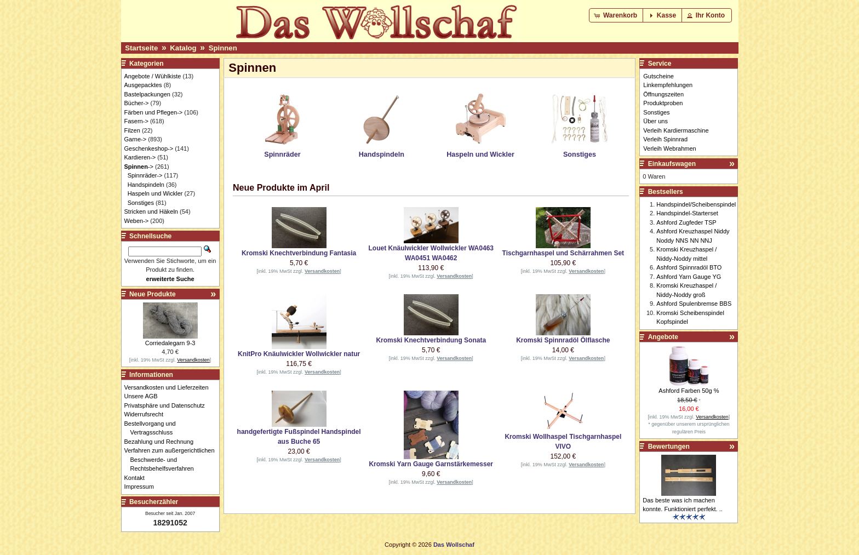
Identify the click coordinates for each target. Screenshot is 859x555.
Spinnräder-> (145, 175)
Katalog (183, 48)
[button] (616, 15)
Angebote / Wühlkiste (152, 76)
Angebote (663, 337)
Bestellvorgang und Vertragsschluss (153, 428)
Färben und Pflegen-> (153, 112)
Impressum (142, 486)
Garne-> (135, 139)
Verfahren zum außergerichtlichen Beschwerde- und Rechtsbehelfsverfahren (172, 459)
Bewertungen (669, 446)
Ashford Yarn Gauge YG (688, 276)
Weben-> (136, 221)
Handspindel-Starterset (687, 213)
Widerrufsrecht (147, 414)
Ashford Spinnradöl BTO (688, 267)
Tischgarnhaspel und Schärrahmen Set (563, 253)
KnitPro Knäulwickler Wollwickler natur (299, 354)
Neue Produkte (152, 294)
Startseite (141, 48)
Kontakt (137, 477)
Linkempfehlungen (667, 85)
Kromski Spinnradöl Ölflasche (563, 340)
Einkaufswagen (672, 164)
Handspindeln (146, 184)
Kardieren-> (140, 157)
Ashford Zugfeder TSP (686, 222)
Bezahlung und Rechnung (162, 441)
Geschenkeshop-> (149, 148)
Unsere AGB (144, 396)
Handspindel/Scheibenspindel (696, 204)
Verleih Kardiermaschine (675, 130)
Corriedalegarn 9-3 (170, 343)
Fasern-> (136, 121)
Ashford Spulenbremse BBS (693, 303)
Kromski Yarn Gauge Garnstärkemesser (431, 464)
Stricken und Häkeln (151, 211)
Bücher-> (136, 103)
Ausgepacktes (143, 85)
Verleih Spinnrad (665, 139)
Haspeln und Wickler (155, 193)
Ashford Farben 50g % (688, 390)
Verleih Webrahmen (669, 148)
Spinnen (223, 48)
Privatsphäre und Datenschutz (167, 405)
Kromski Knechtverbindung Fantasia (299, 253)
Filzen (132, 130)
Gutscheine (658, 76)
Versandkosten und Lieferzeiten (169, 387)
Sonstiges (141, 202)
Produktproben (663, 103)
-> (138, 166)
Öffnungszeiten (663, 94)
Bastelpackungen (147, 94)
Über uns (655, 121)
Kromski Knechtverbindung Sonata (431, 340)
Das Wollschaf (453, 544)
